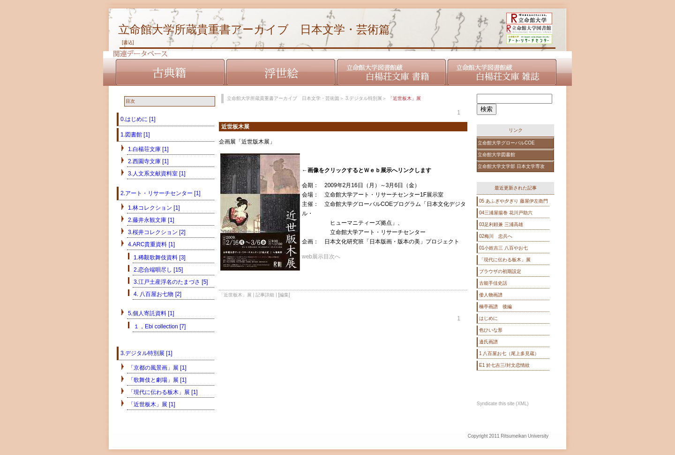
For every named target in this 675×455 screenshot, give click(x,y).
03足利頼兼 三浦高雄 (501, 224)
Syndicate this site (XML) (503, 403)
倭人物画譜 (490, 294)
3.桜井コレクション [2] (157, 232)
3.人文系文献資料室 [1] (157, 173)
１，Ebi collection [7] (160, 326)
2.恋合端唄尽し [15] (158, 269)
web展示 (312, 256)
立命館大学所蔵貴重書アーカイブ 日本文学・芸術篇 (254, 29)
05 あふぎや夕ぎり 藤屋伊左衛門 (513, 201)
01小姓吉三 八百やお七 (503, 247)
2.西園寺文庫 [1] (148, 161)
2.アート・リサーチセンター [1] (160, 193)
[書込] (128, 42)
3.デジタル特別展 (363, 98)
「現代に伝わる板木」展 (505, 259)
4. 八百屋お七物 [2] (157, 294)
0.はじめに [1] (138, 119)
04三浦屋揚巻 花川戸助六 (505, 212)
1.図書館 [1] (135, 134)
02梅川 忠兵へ (495, 236)
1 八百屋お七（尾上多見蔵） (509, 353)
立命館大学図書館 (496, 154)
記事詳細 (264, 294)
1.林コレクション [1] (154, 208)
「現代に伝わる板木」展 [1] (163, 392)
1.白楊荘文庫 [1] (148, 149)
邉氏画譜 (488, 341)
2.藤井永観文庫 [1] (151, 220)
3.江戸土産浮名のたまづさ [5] (171, 282)
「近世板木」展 (235, 294)
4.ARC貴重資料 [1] (151, 244)
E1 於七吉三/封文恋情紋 (504, 365)
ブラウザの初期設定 (500, 271)
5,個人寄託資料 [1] (151, 313)
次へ (334, 256)
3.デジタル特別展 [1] (146, 353)
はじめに (488, 318)
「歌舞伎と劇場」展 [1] (157, 380)
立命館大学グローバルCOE (506, 142)
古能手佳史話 (493, 283)
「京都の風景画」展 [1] (157, 367)
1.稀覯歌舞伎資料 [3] (160, 257)
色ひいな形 (490, 330)
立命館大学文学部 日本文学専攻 (511, 166)
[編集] (284, 294)
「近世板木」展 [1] (151, 404)
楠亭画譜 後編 (495, 306)
